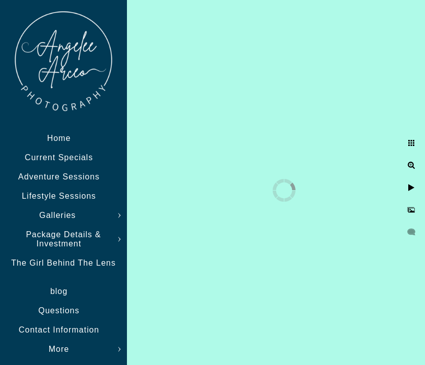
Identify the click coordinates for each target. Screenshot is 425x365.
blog (59, 291)
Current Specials (59, 157)
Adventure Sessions (59, 176)
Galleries (59, 215)
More (59, 349)
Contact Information (59, 329)
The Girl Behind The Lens (63, 263)
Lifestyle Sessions (59, 196)
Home (59, 138)
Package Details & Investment (63, 239)
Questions (58, 310)
